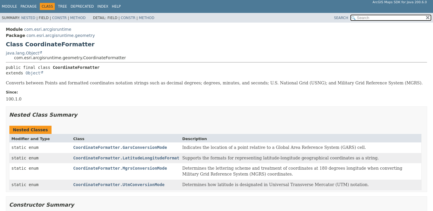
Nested (28, 18)
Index (103, 6)
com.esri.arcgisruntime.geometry (60, 35)
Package (28, 6)
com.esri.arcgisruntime (47, 29)
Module (9, 6)
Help (116, 6)
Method (78, 18)
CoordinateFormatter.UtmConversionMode (119, 184)
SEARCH (341, 18)
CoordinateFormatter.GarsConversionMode (120, 147)
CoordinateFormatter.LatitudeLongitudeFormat (126, 158)
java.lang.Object (22, 53)
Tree (62, 6)
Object (32, 73)
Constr (59, 18)
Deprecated (82, 6)
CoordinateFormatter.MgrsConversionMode (120, 168)
